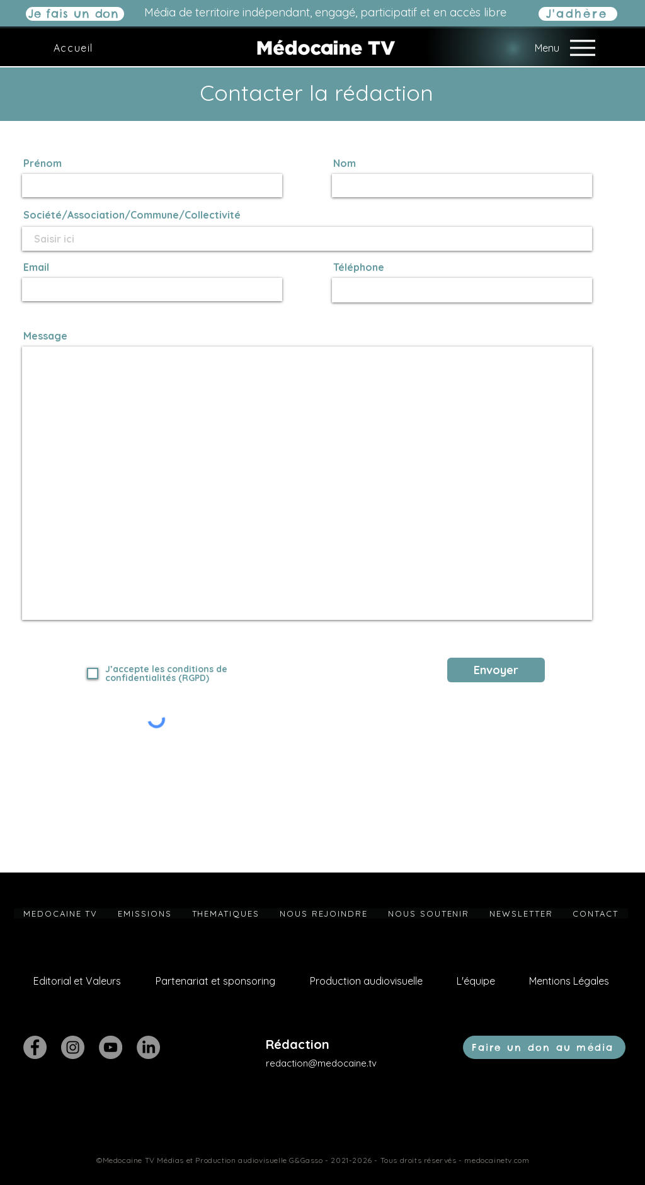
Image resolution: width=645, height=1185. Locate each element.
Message (45, 336)
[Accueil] (74, 47)
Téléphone (358, 267)
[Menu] (552, 48)
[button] (144, 913)
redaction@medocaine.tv (321, 1063)
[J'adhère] (578, 14)
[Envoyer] (496, 670)
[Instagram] (72, 1047)
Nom (344, 163)
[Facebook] (35, 1047)
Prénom (42, 163)
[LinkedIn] (148, 1047)
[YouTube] (110, 1047)
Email (36, 267)
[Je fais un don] (75, 14)
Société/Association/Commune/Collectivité (132, 215)
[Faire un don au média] (544, 1047)
